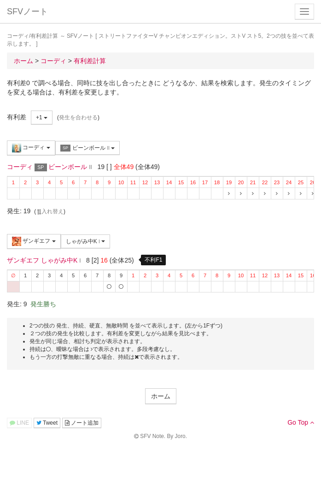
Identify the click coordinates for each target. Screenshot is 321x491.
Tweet (47, 423)
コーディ (31, 147)
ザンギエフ (34, 241)
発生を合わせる (78, 117)
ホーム (160, 396)
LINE (19, 423)
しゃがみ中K (85, 241)
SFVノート (27, 11)
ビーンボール (87, 148)
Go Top (300, 422)
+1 (41, 117)
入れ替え (50, 211)
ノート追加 (82, 423)
